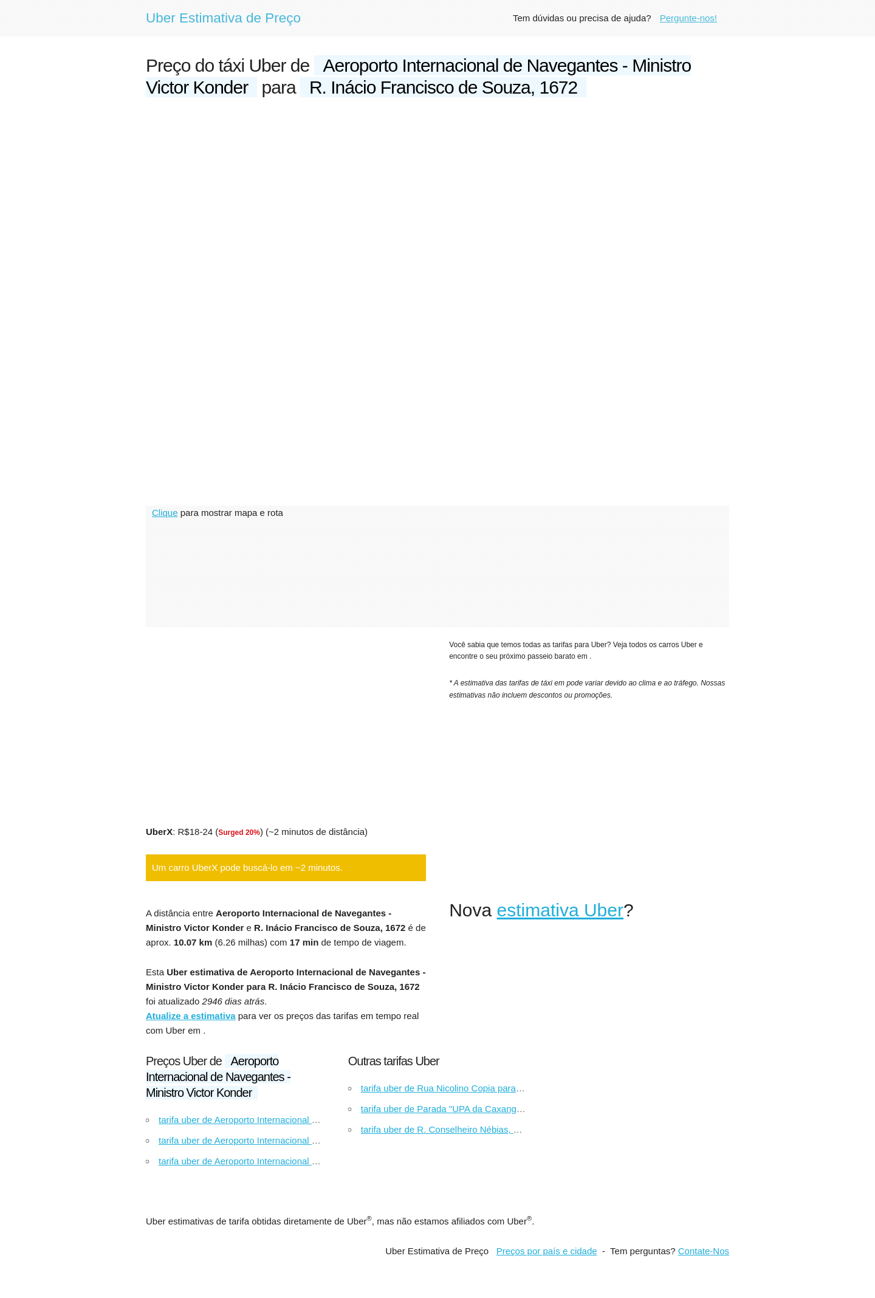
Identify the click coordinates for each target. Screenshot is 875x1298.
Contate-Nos (703, 1251)
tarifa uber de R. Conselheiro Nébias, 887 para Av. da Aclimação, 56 (498, 1129)
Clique (165, 512)
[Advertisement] (437, 202)
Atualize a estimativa (191, 1016)
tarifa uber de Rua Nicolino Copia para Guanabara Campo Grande (495, 1088)
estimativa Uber (560, 910)
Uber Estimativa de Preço (223, 18)
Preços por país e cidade (546, 1251)
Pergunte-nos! (688, 18)
